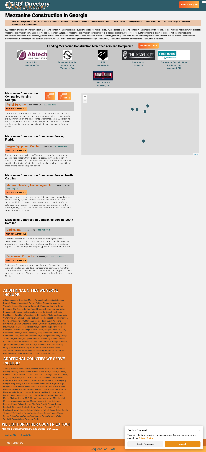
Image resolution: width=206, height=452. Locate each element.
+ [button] (85, 97)
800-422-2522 (61, 146)
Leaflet (196, 154)
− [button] (85, 101)
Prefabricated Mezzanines (100, 21)
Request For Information (64, 96)
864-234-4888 (57, 256)
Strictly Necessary (145, 444)
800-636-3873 (50, 105)
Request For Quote (148, 45)
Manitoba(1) (10, 435)
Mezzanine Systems (79, 21)
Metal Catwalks (119, 21)
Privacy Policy (146, 438)
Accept (182, 444)
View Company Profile (16, 109)
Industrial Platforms (153, 21)
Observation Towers (41, 21)
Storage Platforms (135, 21)
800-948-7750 (44, 230)
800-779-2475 (12, 189)
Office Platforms (30, 25)
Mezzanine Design (171, 21)
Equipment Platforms (60, 21)
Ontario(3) (26, 435)
